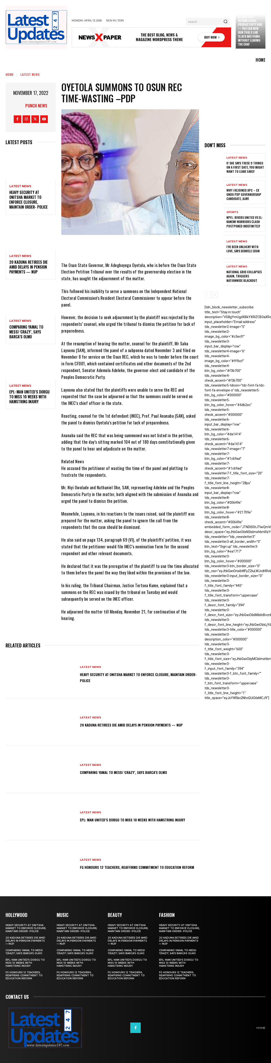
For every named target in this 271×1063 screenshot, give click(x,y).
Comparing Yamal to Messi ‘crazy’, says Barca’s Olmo (26, 332)
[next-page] (215, 295)
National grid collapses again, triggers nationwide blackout (244, 276)
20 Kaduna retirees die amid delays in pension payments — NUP (28, 267)
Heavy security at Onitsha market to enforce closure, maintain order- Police (28, 200)
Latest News (30, 74)
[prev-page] (207, 295)
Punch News (36, 106)
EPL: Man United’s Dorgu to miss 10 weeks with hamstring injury (29, 396)
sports (232, 212)
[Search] (225, 22)
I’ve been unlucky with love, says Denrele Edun (243, 248)
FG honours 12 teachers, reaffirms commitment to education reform (132, 866)
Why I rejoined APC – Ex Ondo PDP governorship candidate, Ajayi (243, 194)
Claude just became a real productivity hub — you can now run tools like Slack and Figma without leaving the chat (250, 30)
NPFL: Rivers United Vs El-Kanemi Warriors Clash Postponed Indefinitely (244, 221)
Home (10, 74)
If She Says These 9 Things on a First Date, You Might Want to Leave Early (245, 167)
